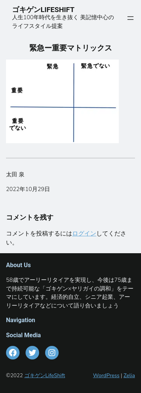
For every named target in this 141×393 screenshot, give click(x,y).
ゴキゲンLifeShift (44, 375)
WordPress (106, 375)
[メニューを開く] (130, 18)
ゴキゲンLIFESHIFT (47, 9)
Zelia (129, 375)
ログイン (84, 233)
